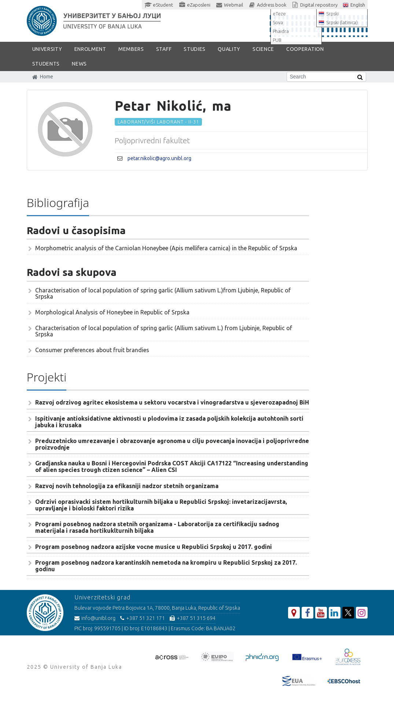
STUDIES (195, 49)
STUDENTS (46, 64)
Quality (229, 49)
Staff (164, 49)
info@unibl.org (94, 618)
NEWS (79, 64)
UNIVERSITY (47, 49)
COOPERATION (305, 49)
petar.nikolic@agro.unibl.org (159, 158)
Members (131, 49)
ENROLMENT (90, 49)
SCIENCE (263, 49)
